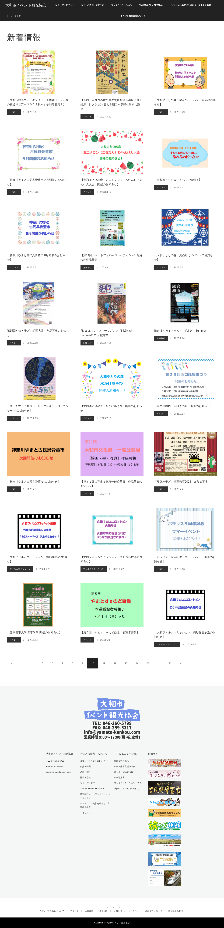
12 (115, 663)
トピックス (85, 813)
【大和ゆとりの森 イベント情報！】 (178, 179)
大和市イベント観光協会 (25, 5)
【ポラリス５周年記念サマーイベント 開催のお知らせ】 (185, 559)
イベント (14, 112)
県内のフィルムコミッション (127, 788)
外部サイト (154, 753)
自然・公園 (85, 766)
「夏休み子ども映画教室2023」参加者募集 (181, 481)
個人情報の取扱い (176, 911)
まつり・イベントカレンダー (93, 761)
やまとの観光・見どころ (92, 5)
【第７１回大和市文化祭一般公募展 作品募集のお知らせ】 (111, 484)
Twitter (106, 904)
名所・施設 (85, 772)
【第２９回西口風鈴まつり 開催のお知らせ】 (183, 406)
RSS (118, 904)
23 (170, 663)
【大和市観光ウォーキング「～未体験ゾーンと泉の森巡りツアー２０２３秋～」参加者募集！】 (38, 102)
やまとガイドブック (64, 5)
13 (126, 663)
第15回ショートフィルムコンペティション (95, 796)
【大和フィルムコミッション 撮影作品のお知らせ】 (38, 559)
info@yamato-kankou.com (58, 772)
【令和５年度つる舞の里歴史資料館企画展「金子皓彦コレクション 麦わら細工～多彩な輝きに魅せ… (111, 104)
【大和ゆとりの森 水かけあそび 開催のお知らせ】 (111, 408)
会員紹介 (103, 911)
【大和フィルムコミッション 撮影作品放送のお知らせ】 (111, 559)
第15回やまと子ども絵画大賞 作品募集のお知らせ (38, 333)
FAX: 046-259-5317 (55, 766)
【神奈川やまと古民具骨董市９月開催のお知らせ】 (36, 182)
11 (104, 663)
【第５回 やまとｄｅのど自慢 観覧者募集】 (109, 632)
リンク (136, 911)
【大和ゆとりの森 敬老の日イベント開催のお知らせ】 (185, 102)
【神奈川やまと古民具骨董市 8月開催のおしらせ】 (36, 257)
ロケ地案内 (119, 777)
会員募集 (89, 911)
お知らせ (87, 267)
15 (148, 663)
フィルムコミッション (121, 5)
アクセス (74, 911)
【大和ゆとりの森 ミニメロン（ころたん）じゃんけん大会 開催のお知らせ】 (111, 182)
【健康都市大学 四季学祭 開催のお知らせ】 (34, 632)
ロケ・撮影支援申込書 (124, 766)
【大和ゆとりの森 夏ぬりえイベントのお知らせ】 (183, 257)
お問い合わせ (120, 911)
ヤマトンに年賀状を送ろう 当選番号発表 (191, 5)
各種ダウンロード (153, 911)
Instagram (112, 904)
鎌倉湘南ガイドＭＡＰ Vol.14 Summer (180, 330)
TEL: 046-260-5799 (55, 761)
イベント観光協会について (133, 16)
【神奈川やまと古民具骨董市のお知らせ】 (33, 481)
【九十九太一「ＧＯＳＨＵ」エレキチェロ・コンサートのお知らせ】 (38, 408)
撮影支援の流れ (121, 761)
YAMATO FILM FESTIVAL (151, 5)
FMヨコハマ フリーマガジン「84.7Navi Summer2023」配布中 (106, 333)
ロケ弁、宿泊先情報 (123, 772)
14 (137, 663)
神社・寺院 (85, 777)
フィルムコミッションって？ (127, 783)
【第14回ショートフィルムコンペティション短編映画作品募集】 (111, 257)
